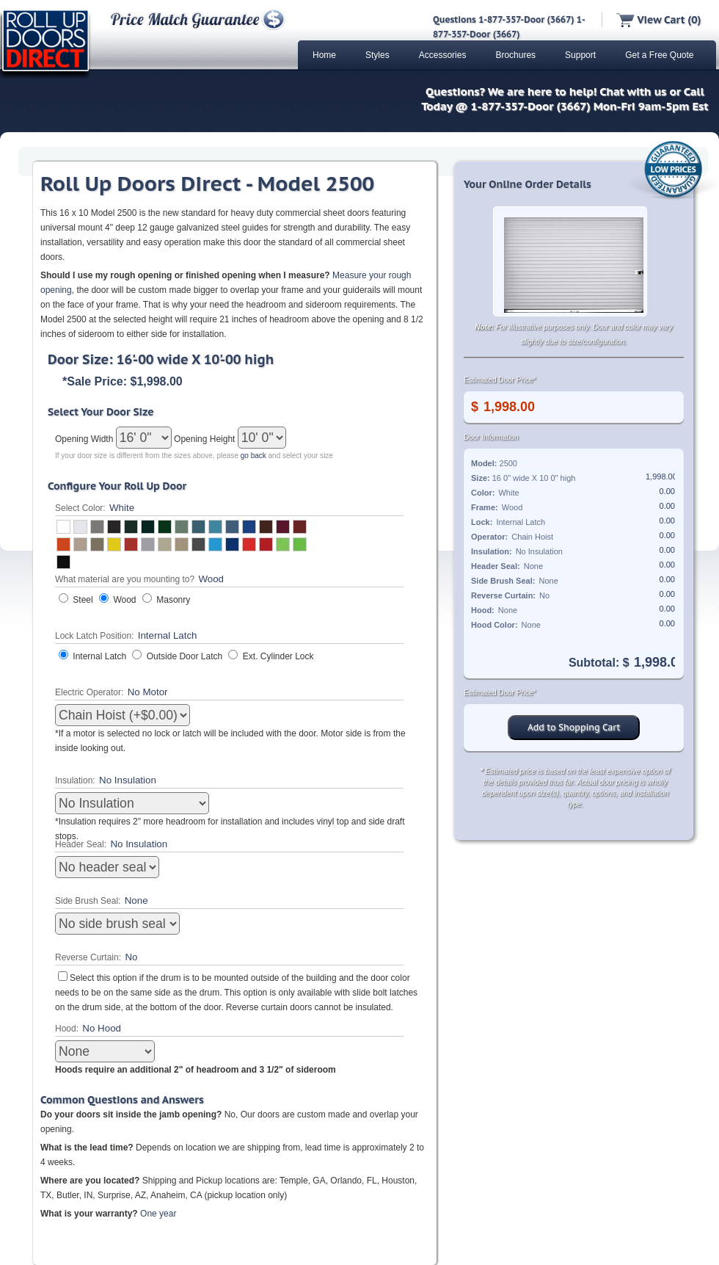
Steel (82, 600)
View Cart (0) (658, 19)
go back (253, 456)
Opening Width (85, 439)
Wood (124, 600)
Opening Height (206, 439)
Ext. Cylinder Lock (278, 656)
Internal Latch (99, 656)
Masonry (173, 600)
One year (158, 1213)
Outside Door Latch (184, 656)
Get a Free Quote (659, 55)
